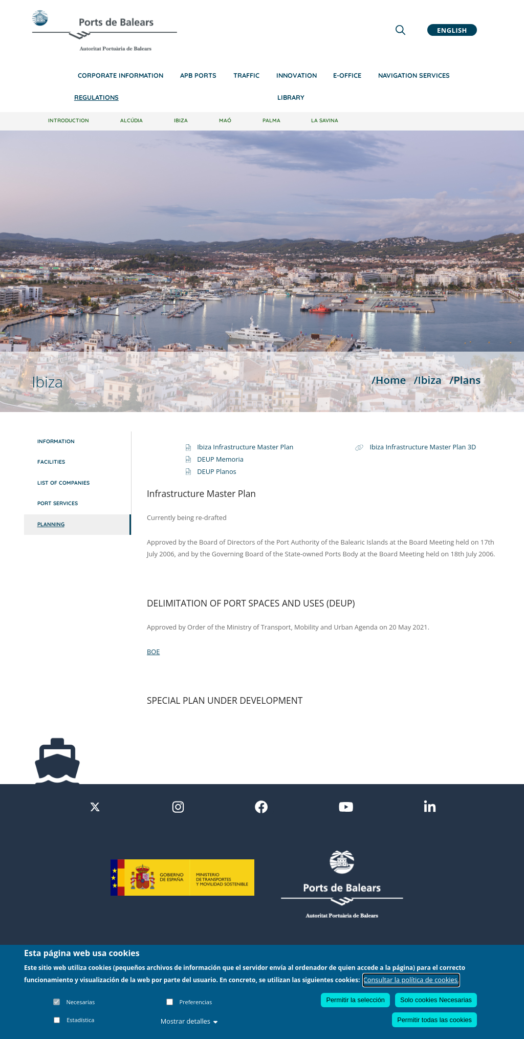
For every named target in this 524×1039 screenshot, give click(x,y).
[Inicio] (104, 30)
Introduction (68, 120)
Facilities (51, 462)
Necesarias (80, 1002)
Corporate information (120, 75)
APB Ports (198, 75)
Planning (50, 524)
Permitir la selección (355, 1000)
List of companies (63, 483)
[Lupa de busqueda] (400, 29)
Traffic (246, 75)
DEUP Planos (216, 471)
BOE (153, 651)
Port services (57, 503)
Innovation (296, 75)
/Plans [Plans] (465, 380)
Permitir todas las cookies (434, 1020)
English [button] (452, 29)
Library (290, 97)
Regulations (96, 97)
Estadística (80, 1020)
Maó (225, 120)
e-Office (347, 75)
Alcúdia (131, 120)
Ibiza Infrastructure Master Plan (245, 446)
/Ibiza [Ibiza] (428, 380)
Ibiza (181, 120)
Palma (271, 120)
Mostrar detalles (189, 1021)
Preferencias (195, 1002)
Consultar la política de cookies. (411, 979)
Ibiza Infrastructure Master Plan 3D (422, 446)
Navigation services (414, 75)
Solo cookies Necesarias (436, 1000)
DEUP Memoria (220, 459)
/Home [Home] (389, 380)
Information (56, 441)
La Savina (324, 120)
